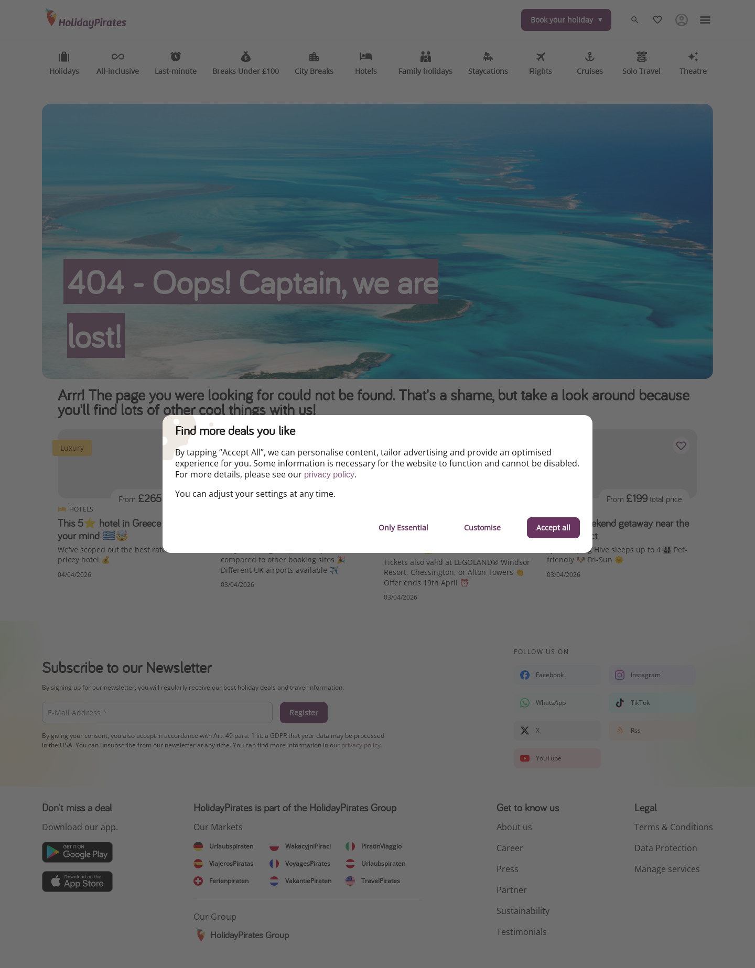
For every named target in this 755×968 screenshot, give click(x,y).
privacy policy (329, 474)
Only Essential (403, 527)
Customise (482, 527)
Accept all (553, 527)
